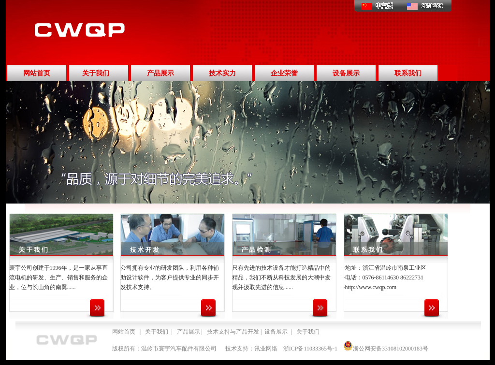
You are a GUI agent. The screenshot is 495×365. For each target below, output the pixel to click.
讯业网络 (265, 348)
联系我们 (408, 73)
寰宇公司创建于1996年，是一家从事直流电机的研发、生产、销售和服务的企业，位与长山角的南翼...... (58, 277)
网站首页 (36, 73)
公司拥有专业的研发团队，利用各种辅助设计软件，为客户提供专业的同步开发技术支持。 (169, 277)
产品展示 (160, 73)
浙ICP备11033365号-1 (310, 348)
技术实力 (222, 73)
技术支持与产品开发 (233, 331)
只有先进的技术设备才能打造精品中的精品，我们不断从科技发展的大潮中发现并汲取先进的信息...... (281, 277)
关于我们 (95, 73)
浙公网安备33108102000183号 (385, 348)
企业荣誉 (284, 73)
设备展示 (346, 73)
